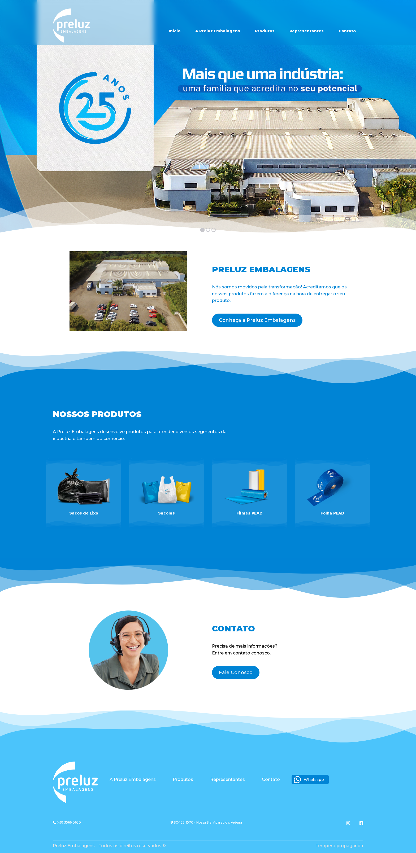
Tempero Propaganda (339, 845)
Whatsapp (309, 780)
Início (174, 31)
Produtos (265, 31)
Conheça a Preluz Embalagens (257, 320)
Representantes (306, 31)
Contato (347, 31)
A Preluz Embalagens (217, 31)
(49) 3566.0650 (67, 822)
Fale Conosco (236, 672)
